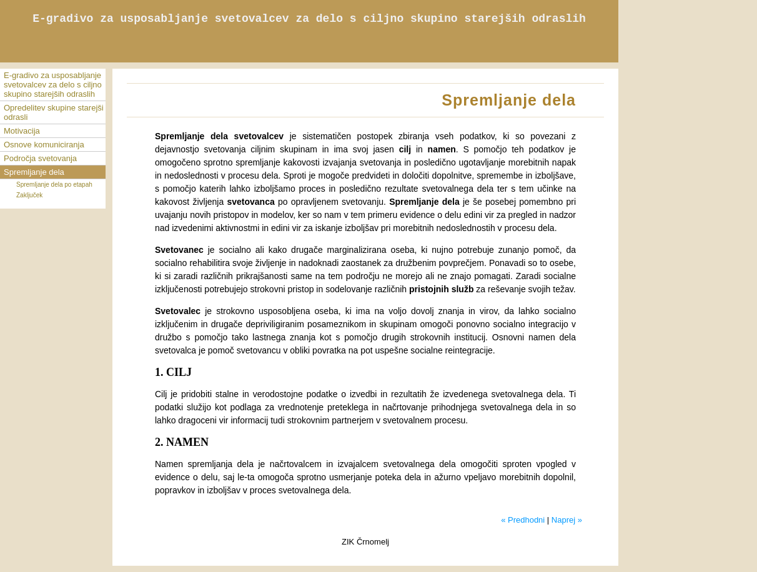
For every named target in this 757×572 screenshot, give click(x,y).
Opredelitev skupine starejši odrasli (54, 112)
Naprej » (567, 520)
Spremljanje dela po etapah (54, 184)
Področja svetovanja (40, 158)
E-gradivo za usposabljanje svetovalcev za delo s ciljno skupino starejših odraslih (53, 85)
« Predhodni (523, 520)
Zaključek (29, 195)
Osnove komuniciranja (44, 144)
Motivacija (22, 131)
